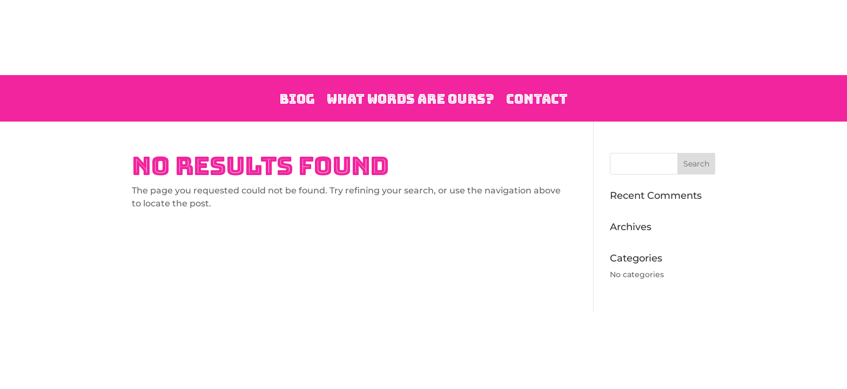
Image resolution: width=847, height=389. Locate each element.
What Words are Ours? (410, 100)
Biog (297, 100)
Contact (537, 100)
